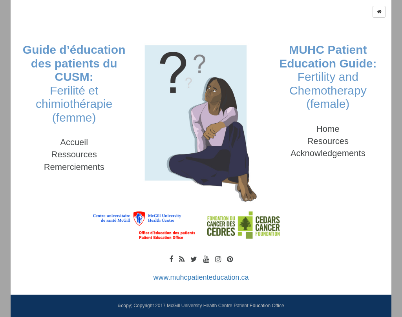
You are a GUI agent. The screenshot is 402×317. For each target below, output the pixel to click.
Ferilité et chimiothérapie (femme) (74, 83)
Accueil (74, 142)
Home (328, 129)
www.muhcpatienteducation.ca (201, 277)
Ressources (74, 154)
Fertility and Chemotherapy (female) (327, 76)
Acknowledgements (328, 153)
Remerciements (74, 167)
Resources (328, 141)
